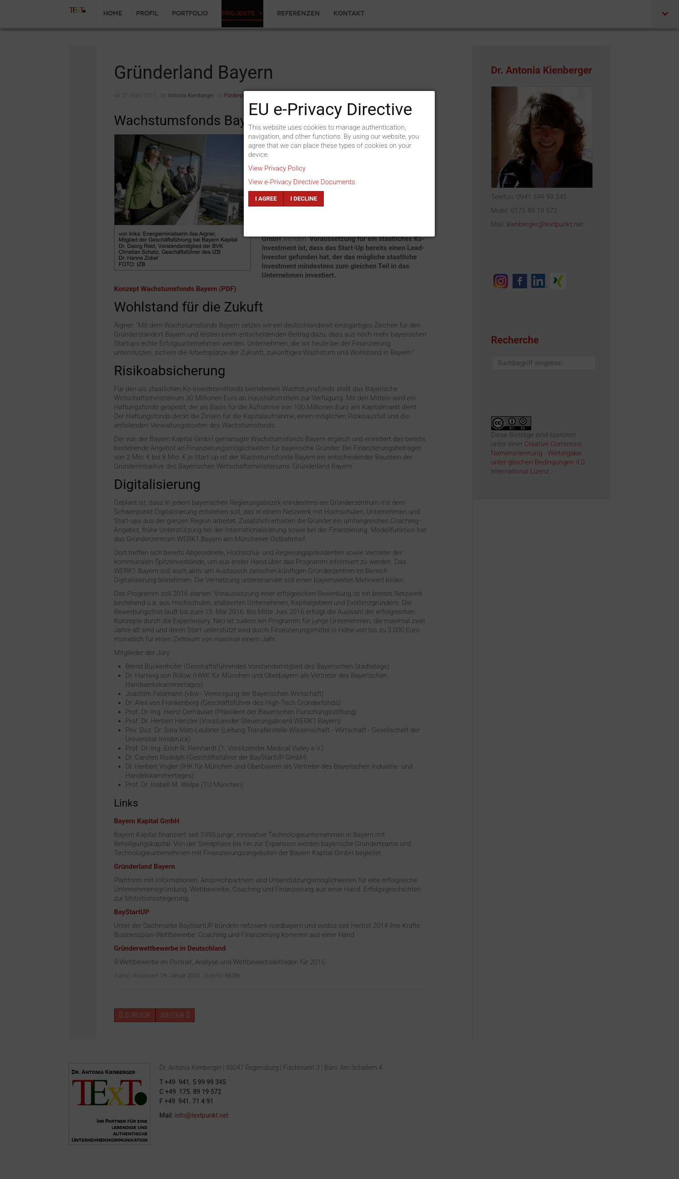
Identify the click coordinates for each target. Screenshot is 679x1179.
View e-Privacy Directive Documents (301, 182)
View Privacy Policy (277, 168)
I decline (303, 198)
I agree (266, 198)
